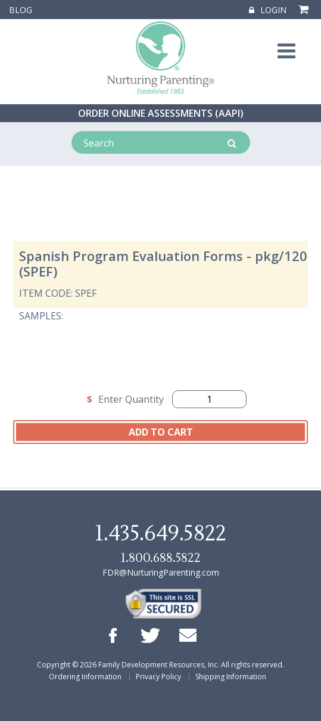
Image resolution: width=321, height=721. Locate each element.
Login (267, 9)
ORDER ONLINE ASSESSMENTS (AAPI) (161, 113)
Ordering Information (85, 677)
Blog (20, 9)
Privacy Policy (158, 677)
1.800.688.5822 (160, 558)
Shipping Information (230, 677)
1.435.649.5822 (160, 534)
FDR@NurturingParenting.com (160, 572)
